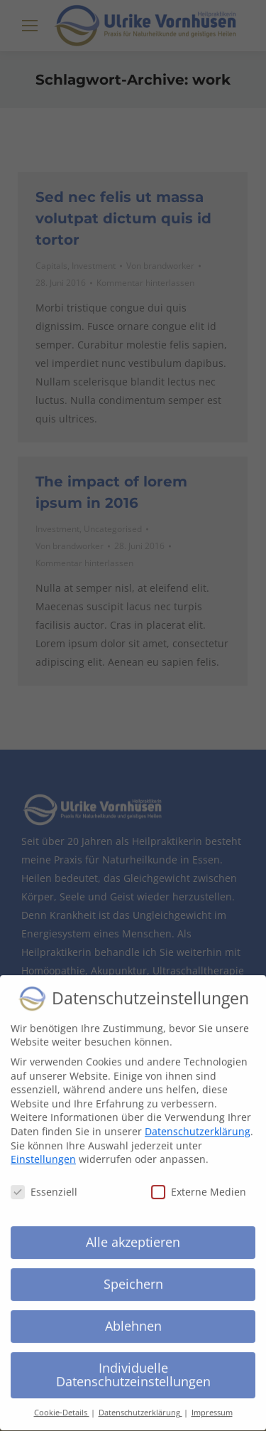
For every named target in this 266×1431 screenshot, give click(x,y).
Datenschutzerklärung (197, 1120)
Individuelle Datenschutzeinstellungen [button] (133, 1364)
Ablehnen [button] (133, 1315)
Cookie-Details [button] (61, 1403)
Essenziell (44, 1181)
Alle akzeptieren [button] (133, 1231)
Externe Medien (198, 1181)
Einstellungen (43, 1149)
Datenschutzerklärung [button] (140, 1403)
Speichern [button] (133, 1273)
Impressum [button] (212, 1403)
